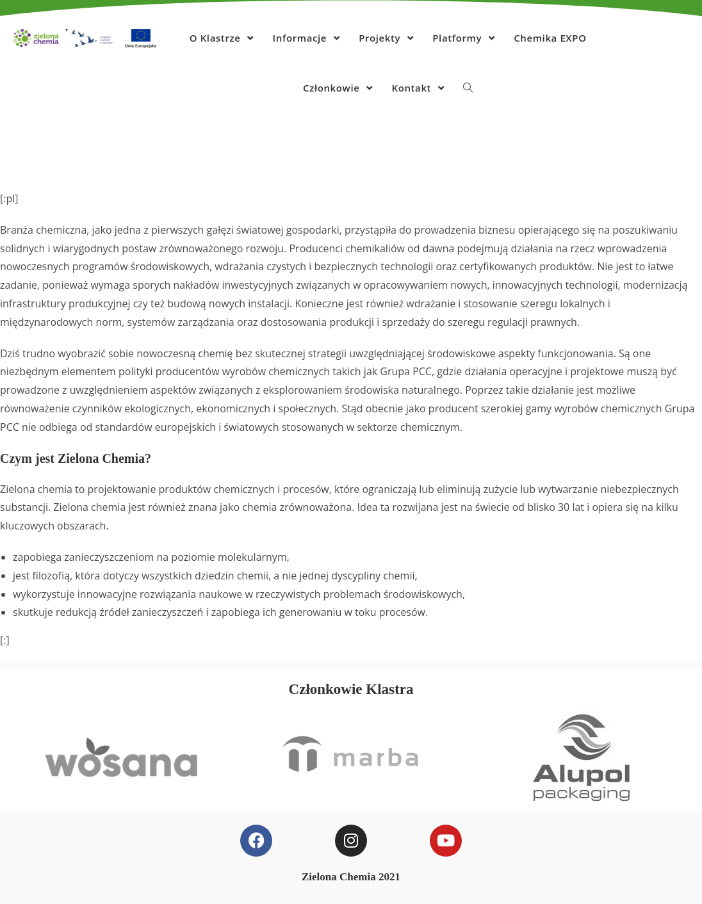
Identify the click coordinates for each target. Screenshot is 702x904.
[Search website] (467, 88)
